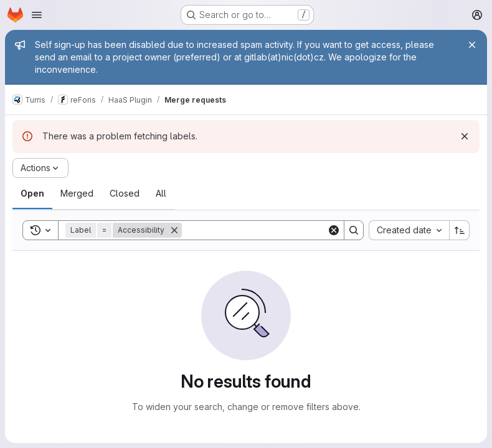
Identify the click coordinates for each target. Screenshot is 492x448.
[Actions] (40, 168)
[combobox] (409, 230)
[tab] (32, 193)
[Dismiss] (464, 136)
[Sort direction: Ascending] (460, 230)
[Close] (472, 44)
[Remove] (174, 230)
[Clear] (333, 230)
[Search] (259, 230)
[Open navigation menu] (37, 15)
